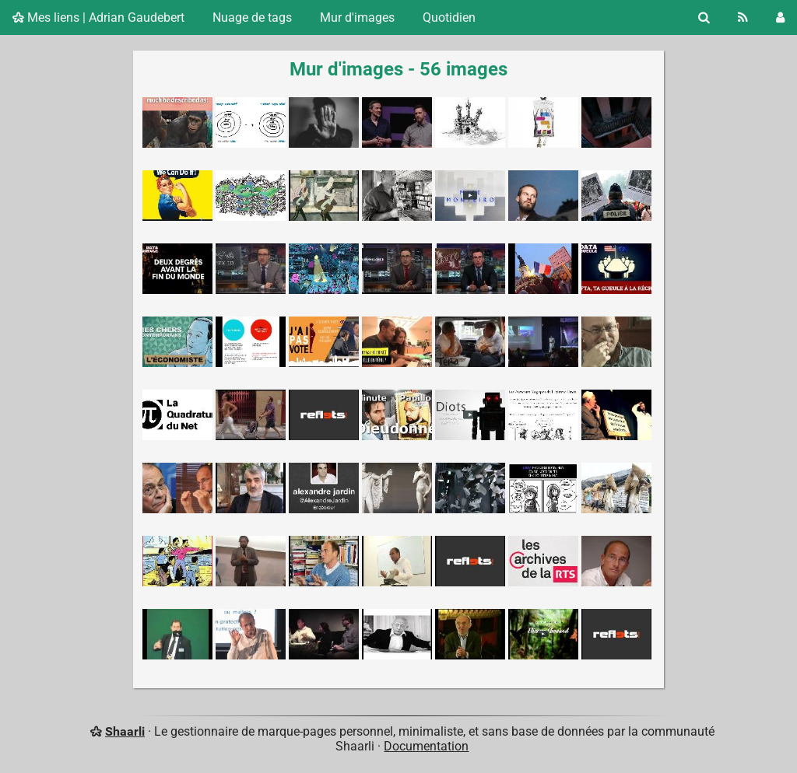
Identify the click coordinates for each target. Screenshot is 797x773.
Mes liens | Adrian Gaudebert (98, 17)
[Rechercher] (704, 17)
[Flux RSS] (742, 17)
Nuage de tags (252, 17)
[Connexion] (780, 17)
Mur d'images (357, 17)
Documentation (426, 746)
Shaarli (125, 731)
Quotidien (449, 17)
